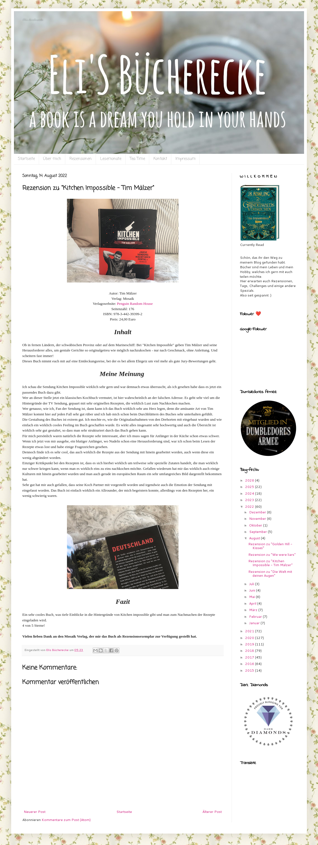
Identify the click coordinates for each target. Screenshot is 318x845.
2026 (250, 480)
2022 (250, 506)
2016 (250, 663)
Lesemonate (110, 159)
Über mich (52, 159)
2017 (250, 657)
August (255, 538)
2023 (250, 499)
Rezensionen (80, 159)
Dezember (258, 512)
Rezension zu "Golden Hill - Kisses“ (270, 546)
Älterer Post (212, 811)
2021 (250, 631)
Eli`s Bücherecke (32, 19)
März (253, 609)
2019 (250, 644)
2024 (250, 493)
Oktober (256, 525)
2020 (250, 637)
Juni (252, 590)
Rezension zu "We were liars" (272, 554)
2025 (250, 486)
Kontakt (160, 159)
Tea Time (137, 159)
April (253, 603)
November (258, 518)
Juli (252, 583)
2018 (250, 650)
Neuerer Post (34, 811)
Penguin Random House (135, 303)
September (258, 531)
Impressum (185, 159)
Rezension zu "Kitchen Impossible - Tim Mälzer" (270, 563)
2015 (250, 670)
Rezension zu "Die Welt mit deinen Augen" (270, 573)
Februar (256, 616)
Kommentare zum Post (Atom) (66, 819)
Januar (255, 623)
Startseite (26, 159)
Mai (252, 596)
